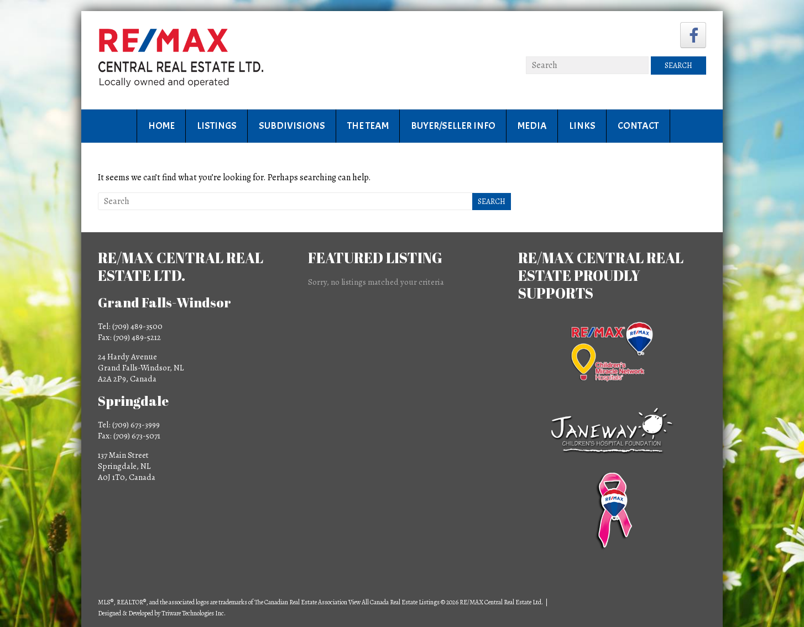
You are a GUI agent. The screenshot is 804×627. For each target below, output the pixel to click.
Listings (217, 125)
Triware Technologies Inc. (193, 613)
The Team (368, 125)
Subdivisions (292, 125)
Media (532, 125)
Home (161, 125)
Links (582, 125)
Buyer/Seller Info (453, 125)
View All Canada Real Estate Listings (394, 602)
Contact (638, 125)
